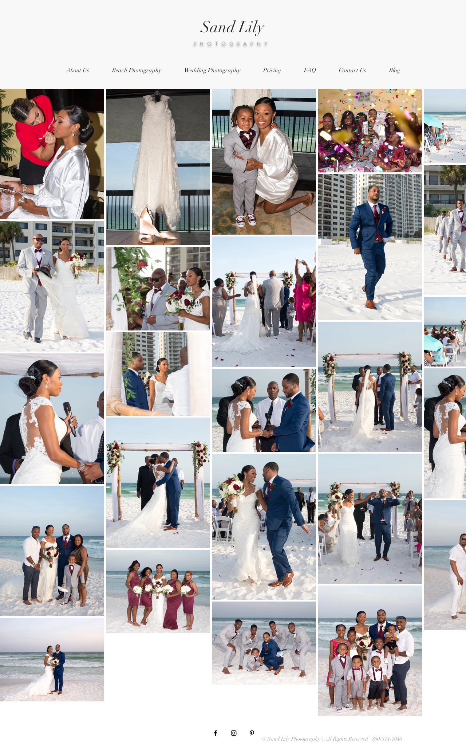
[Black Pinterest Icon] (252, 733)
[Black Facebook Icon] (215, 733)
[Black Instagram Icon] (233, 733)
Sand (218, 26)
